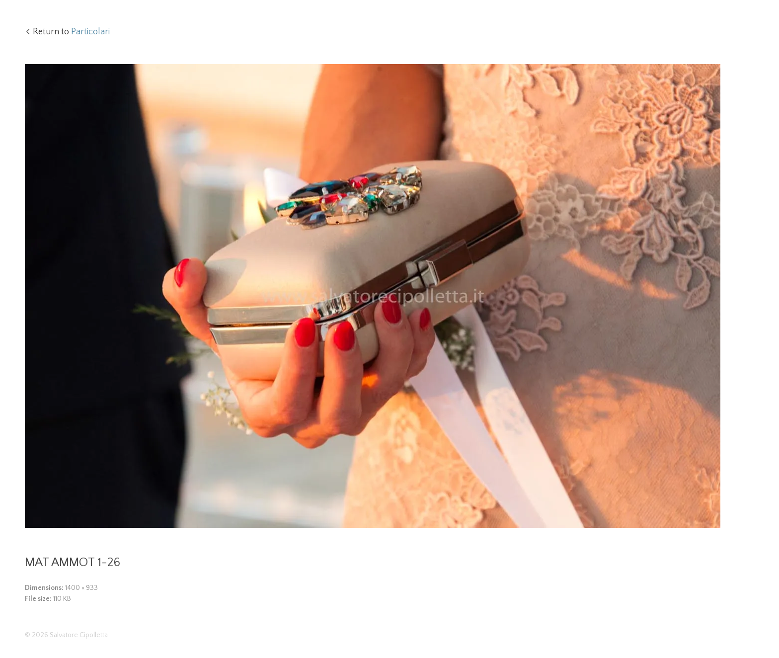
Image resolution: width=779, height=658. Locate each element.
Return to (71, 32)
